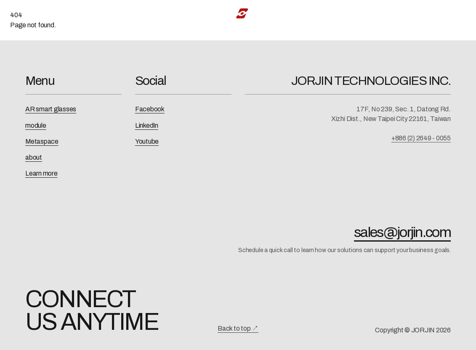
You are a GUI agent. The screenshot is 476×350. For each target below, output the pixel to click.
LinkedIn (146, 125)
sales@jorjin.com (402, 232)
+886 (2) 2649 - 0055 (421, 138)
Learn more (41, 173)
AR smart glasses (50, 109)
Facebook (150, 109)
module (35, 125)
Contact (400, 13)
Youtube (147, 141)
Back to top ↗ (238, 328)
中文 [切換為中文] (438, 13)
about (33, 157)
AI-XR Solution (174, 13)
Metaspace (42, 141)
